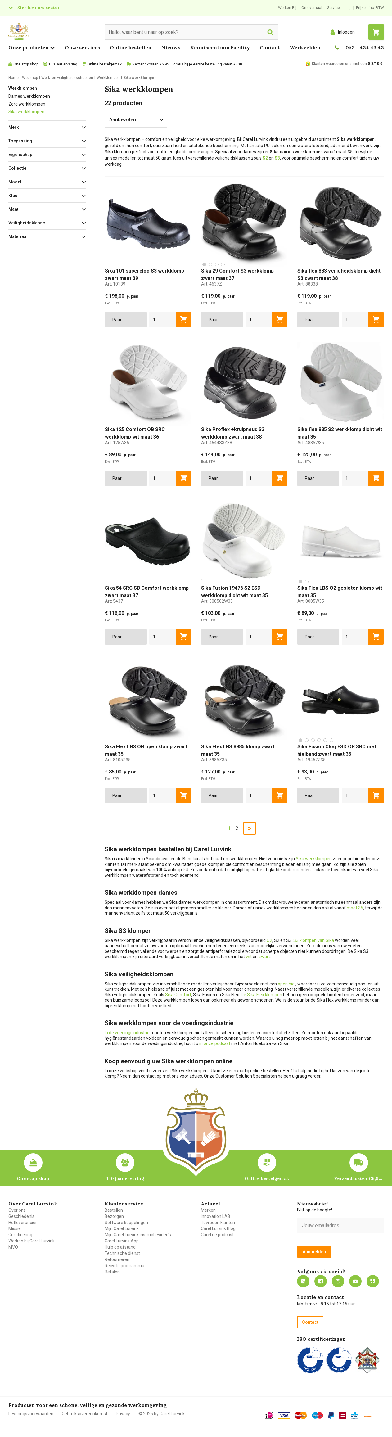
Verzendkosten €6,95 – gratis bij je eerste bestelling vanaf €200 (187, 64)
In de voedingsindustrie (127, 1032)
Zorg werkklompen (26, 103)
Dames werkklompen (29, 96)
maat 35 (355, 907)
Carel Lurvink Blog (218, 1228)
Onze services (82, 47)
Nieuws (170, 47)
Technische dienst (122, 1253)
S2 (265, 157)
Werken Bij (287, 8)
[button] (47, 127)
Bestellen (114, 1210)
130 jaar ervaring (62, 64)
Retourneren (117, 1259)
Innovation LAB (215, 1216)
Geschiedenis (21, 1216)
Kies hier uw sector (38, 7)
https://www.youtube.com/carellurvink (355, 1281)
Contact (270, 47)
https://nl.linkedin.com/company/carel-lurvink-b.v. (303, 1281)
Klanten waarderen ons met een (339, 63)
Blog (373, 1281)
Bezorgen (114, 1216)
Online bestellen (130, 47)
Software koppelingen (126, 1222)
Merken (208, 1210)
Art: (115, 284)
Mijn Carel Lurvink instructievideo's (138, 1234)
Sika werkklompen (26, 111)
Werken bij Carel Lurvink (31, 1240)
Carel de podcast (217, 1234)
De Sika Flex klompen (261, 994)
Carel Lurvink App (122, 1240)
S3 (277, 157)
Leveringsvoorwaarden (30, 1413)
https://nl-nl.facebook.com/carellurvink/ (320, 1281)
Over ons (17, 1210)
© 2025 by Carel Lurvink (161, 1413)
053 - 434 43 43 (364, 47)
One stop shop (25, 64)
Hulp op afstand (120, 1247)
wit (249, 956)
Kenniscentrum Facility (220, 47)
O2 (269, 940)
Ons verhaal (311, 8)
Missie (14, 1228)
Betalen (112, 1271)
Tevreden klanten (218, 1222)
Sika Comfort (178, 994)
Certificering (20, 1234)
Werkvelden (305, 47)
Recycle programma (124, 1265)
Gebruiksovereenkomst (84, 1413)
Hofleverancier (22, 1222)
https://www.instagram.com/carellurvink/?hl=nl (338, 1281)
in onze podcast (214, 1043)
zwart (264, 956)
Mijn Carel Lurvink (122, 1228)
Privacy (123, 1413)
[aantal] (162, 319)
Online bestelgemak (104, 64)
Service (333, 8)
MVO (13, 1247)
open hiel (286, 983)
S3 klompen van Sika (313, 940)
